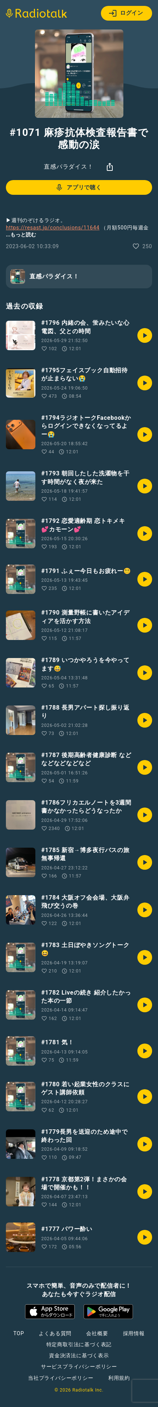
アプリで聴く (78, 187)
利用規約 (119, 1378)
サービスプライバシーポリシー (79, 1366)
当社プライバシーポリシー (61, 1378)
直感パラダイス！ (68, 166)
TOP (18, 1333)
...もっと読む (21, 235)
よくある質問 (55, 1333)
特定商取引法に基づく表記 (79, 1344)
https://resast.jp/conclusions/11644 (52, 228)
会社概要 (97, 1333)
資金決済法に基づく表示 (79, 1355)
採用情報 (134, 1333)
